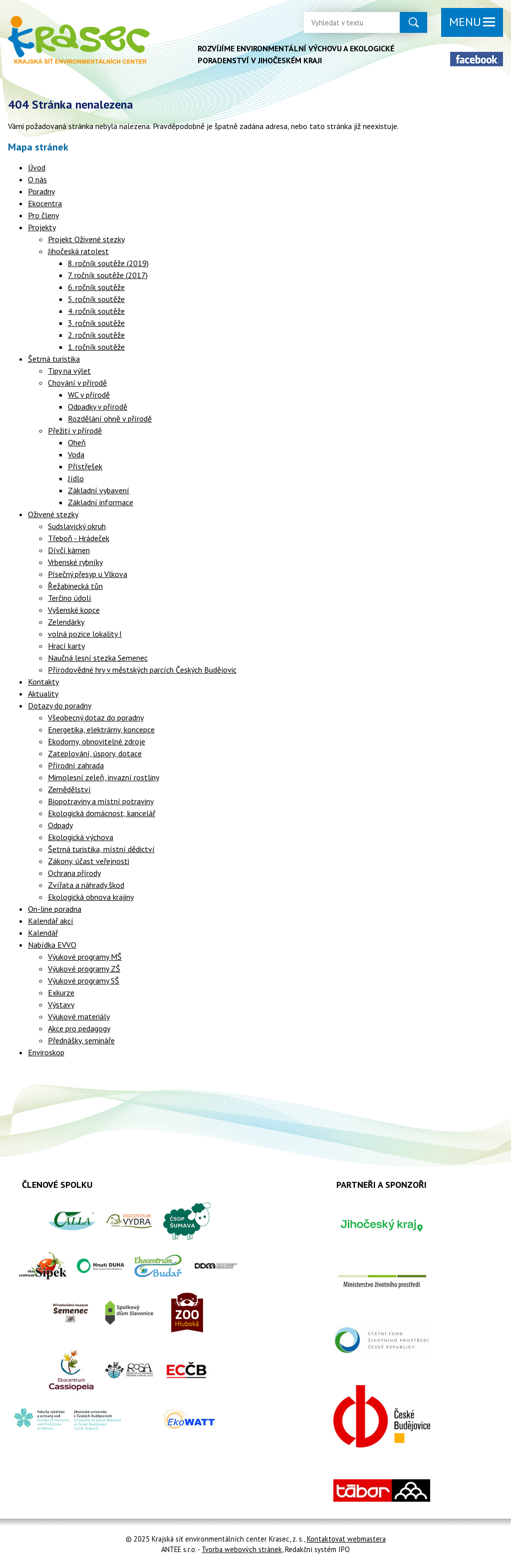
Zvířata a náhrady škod (86, 885)
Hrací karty (66, 646)
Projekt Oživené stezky (86, 239)
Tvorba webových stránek (242, 1549)
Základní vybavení (98, 490)
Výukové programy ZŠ (84, 969)
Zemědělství (69, 789)
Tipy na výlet (69, 371)
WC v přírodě (89, 395)
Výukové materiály (79, 1016)
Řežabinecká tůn (75, 586)
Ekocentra (45, 203)
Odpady (60, 825)
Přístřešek (85, 466)
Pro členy (43, 215)
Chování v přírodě (77, 383)
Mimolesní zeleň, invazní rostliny (103, 777)
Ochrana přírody (74, 873)
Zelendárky (66, 622)
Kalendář (43, 933)
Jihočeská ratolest (78, 251)
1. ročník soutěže (96, 347)
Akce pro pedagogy (79, 1028)
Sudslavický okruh (77, 526)
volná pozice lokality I (85, 634)
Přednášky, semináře (81, 1040)
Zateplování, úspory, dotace (95, 753)
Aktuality (43, 694)
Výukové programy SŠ (83, 981)
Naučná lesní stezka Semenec (98, 658)
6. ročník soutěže (96, 287)
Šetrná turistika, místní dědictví (101, 849)
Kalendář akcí (50, 921)
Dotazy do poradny (59, 706)
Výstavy (61, 1004)
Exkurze (61, 992)
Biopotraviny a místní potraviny (101, 801)
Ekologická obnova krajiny (91, 897)
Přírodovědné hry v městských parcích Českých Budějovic (142, 670)
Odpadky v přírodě (97, 407)
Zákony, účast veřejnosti (88, 861)
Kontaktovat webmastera (346, 1539)
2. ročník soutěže (96, 335)
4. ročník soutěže (96, 311)
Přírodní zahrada (76, 765)
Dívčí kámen (69, 550)
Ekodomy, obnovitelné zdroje (96, 741)
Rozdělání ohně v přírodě (110, 419)
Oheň (77, 442)
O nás (37, 179)
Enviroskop (46, 1052)
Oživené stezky (53, 514)
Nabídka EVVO (52, 945)
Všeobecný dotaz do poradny (96, 717)
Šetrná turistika (54, 359)
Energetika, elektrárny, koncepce (101, 729)
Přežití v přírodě (75, 430)
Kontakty (43, 682)
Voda (76, 454)
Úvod (36, 167)
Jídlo (76, 478)
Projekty (42, 227)
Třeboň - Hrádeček (78, 538)
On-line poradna (54, 909)
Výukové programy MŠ (85, 957)
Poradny (41, 191)
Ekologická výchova (80, 837)
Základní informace (100, 502)
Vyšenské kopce (74, 610)
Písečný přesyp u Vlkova (87, 574)
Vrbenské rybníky (75, 562)
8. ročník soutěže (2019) (108, 263)
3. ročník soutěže (96, 323)
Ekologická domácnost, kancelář (101, 813)
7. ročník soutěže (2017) (108, 275)
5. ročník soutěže (96, 299)
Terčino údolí (69, 598)
